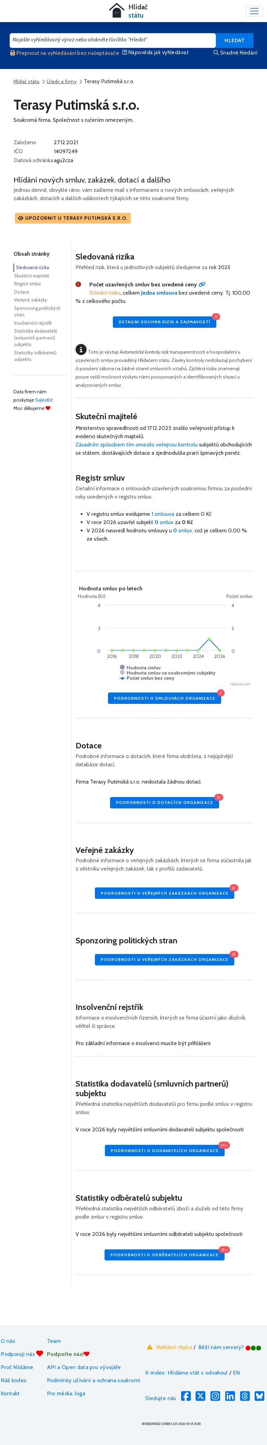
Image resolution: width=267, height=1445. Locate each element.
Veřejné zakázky (30, 300)
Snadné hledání (235, 53)
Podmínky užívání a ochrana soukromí (93, 1380)
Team (54, 1341)
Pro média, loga (66, 1393)
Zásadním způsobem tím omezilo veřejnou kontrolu (137, 444)
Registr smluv (27, 283)
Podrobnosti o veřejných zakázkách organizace (167, 891)
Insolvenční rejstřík (33, 323)
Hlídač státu (26, 81)
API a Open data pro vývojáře (84, 1367)
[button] (73, 218)
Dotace (21, 292)
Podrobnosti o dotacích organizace (167, 801)
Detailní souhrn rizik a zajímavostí (167, 320)
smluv (165, 522)
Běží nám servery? (229, 1347)
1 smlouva (162, 514)
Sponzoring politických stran (37, 311)
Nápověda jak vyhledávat (155, 52)
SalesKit (43, 400)
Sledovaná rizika (32, 267)
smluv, (184, 530)
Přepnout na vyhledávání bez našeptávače (64, 53)
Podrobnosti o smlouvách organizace (167, 696)
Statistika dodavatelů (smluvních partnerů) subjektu (35, 337)
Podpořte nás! (68, 1354)
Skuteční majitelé (31, 275)
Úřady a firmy (62, 81)
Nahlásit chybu (168, 1347)
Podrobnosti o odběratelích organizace (167, 1253)
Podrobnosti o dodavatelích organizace (168, 1149)
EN (236, 1372)
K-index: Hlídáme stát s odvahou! (186, 1372)
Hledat (235, 40)
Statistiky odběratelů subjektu (35, 356)
